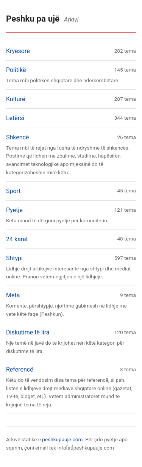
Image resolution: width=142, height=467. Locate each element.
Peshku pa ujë (32, 18)
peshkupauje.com (62, 439)
